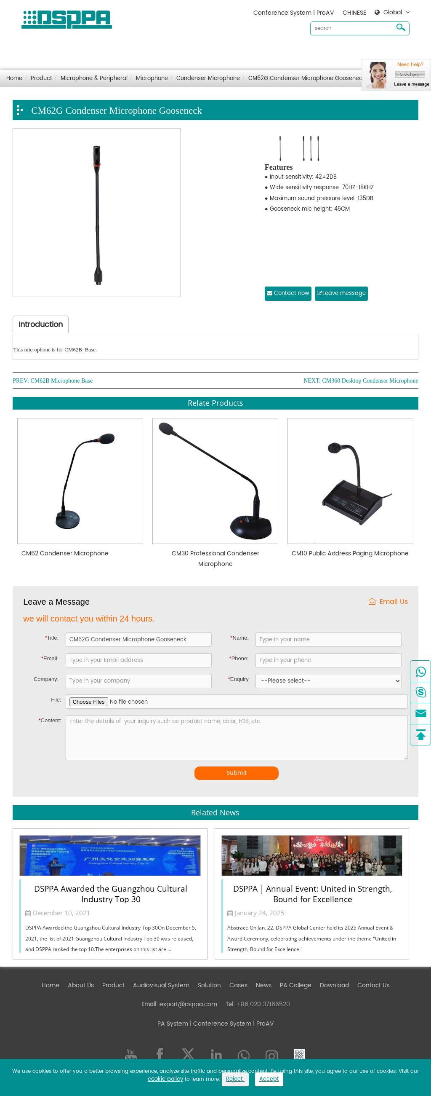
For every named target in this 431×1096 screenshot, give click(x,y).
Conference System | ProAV (293, 13)
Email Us (388, 602)
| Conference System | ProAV (231, 1024)
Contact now (288, 293)
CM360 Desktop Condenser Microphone (370, 381)
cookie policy (165, 1079)
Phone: (239, 658)
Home (71, 51)
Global (392, 12)
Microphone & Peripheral (94, 78)
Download (314, 51)
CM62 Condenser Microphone (65, 553)
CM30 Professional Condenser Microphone (215, 559)
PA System (172, 1024)
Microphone (152, 78)
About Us (101, 51)
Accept (269, 1079)
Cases (259, 51)
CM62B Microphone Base (61, 381)
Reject (235, 1079)
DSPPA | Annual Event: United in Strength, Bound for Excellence (312, 893)
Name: (239, 638)
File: (56, 700)
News (284, 51)
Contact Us (354, 51)
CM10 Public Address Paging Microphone (350, 553)
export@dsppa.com (188, 1004)
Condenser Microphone (208, 78)
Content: (50, 720)
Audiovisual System (181, 51)
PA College (295, 985)
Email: (50, 658)
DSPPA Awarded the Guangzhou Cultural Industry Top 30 (110, 893)
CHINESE (354, 13)
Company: (46, 679)
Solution (229, 51)
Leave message (341, 293)
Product (133, 51)
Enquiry (238, 679)
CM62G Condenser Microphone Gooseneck (306, 78)
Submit (236, 773)
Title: (52, 638)
